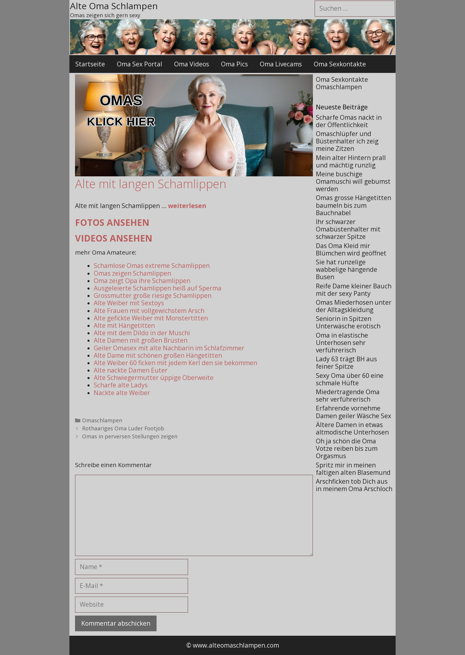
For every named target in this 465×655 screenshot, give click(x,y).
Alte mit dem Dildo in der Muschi (142, 333)
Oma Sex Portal (139, 64)
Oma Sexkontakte (340, 64)
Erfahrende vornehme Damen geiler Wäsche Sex (353, 412)
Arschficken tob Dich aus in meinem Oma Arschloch (354, 485)
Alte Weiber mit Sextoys (129, 303)
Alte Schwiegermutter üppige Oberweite (154, 377)
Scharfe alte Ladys (121, 385)
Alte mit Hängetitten (124, 325)
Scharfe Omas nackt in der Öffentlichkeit (349, 121)
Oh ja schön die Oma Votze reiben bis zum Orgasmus (347, 448)
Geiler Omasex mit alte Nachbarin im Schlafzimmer (169, 348)
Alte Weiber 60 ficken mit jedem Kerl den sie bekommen (175, 363)
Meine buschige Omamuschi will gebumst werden (353, 181)
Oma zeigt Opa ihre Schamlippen (142, 281)
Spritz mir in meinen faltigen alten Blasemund (353, 469)
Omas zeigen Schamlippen (132, 273)
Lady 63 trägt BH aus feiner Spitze (346, 362)
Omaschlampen (102, 420)
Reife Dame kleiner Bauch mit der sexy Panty (353, 290)
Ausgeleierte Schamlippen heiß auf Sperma (158, 288)
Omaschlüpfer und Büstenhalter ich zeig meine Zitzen (347, 141)
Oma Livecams (281, 64)
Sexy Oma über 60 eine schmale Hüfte (349, 379)
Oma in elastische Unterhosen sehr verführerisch (342, 342)
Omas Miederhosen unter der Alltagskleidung (353, 306)
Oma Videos (191, 64)
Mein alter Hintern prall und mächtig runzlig (351, 161)
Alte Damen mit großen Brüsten (140, 340)
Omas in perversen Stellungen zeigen (129, 436)
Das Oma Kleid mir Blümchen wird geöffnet (351, 249)
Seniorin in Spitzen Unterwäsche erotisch (348, 322)
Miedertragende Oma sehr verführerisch (348, 395)
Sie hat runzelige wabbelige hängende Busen (346, 269)
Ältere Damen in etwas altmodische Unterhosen (352, 428)
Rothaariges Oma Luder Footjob (123, 428)
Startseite (90, 64)
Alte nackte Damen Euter (131, 370)
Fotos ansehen (112, 222)
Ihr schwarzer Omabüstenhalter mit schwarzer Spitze (348, 229)
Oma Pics (234, 64)
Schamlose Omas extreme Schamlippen (152, 265)
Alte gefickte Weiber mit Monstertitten (151, 318)
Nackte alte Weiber (122, 393)
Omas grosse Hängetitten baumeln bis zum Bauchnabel (353, 205)
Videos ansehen (113, 238)
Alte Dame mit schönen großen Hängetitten (158, 355)
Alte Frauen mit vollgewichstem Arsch (149, 310)
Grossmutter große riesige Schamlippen (152, 295)
